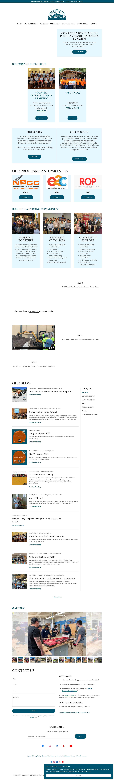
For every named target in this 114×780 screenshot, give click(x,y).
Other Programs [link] (81, 756)
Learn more (26, 197)
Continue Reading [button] (35, 395)
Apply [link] (29, 756)
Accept (97, 774)
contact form (69, 695)
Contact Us (79, 159)
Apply (72, 118)
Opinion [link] (84, 411)
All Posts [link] (85, 392)
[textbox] (33, 679)
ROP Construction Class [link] (89, 415)
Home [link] (19, 24)
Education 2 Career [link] (88, 396)
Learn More (79, 52)
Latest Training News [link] (88, 400)
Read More (34, 157)
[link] (57, 14)
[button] (31, 24)
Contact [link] (60, 756)
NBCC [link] (84, 403)
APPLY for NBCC (72, 108)
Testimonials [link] (83, 24)
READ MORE (41, 110)
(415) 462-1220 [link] (57, 770)
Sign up (80, 736)
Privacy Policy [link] (43, 716)
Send (34, 711)
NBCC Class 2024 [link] (87, 407)
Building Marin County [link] (49, 756)
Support (41, 118)
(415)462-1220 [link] (84, 713)
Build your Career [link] (69, 756)
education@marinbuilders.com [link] (69, 713)
